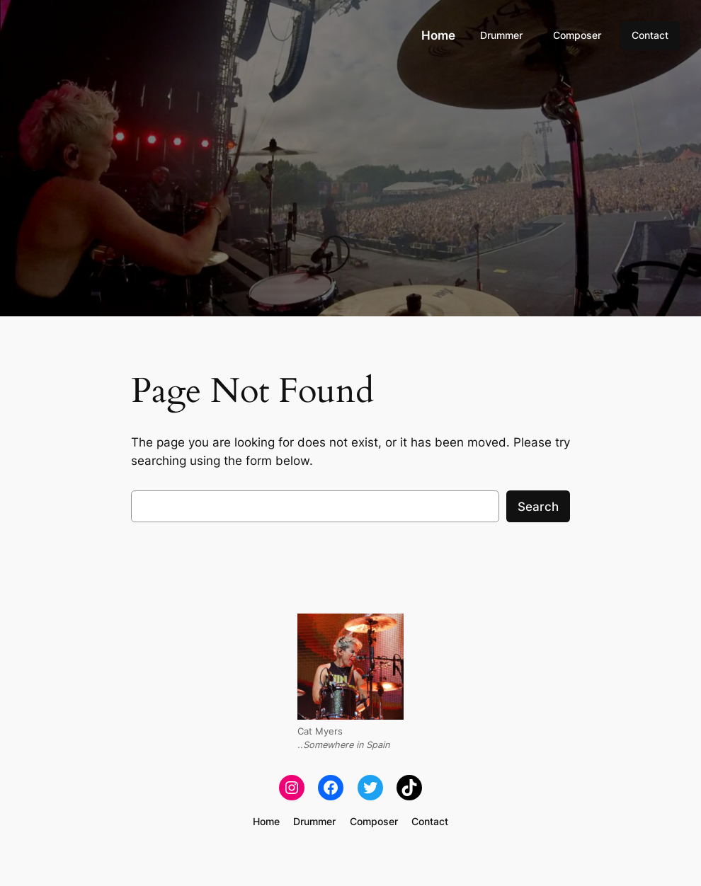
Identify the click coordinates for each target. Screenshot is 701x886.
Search (538, 507)
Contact (650, 35)
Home (438, 35)
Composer (577, 35)
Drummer (501, 35)
